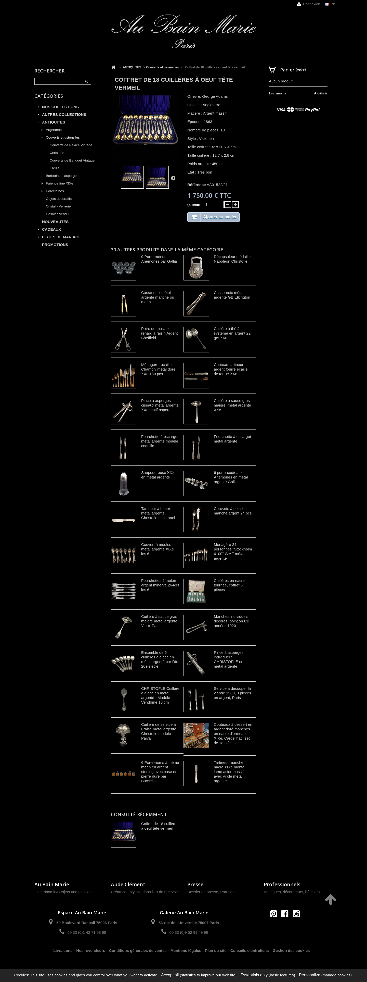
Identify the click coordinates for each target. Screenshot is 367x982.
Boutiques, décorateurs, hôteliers (292, 892)
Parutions (228, 892)
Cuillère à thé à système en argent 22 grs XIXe (232, 333)
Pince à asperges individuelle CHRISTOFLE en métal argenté (228, 659)
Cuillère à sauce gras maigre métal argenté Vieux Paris (159, 621)
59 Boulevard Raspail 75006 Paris (86, 922)
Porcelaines (55, 191)
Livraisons (62, 950)
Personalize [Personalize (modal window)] (309, 975)
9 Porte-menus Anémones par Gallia (159, 258)
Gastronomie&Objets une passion (62, 892)
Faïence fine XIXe (59, 183)
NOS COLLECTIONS (60, 107)
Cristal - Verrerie (58, 206)
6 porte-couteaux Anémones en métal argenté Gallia (231, 477)
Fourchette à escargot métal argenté (232, 438)
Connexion (308, 4)
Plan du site (216, 950)
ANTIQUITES (53, 122)
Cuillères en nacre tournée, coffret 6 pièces (229, 585)
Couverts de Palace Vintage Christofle (71, 149)
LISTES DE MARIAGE (61, 237)
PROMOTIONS (55, 244)
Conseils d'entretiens (249, 950)
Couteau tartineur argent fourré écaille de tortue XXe (231, 369)
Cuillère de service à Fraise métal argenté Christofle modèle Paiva (158, 731)
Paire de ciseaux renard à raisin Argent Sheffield (159, 333)
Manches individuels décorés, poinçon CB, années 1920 (232, 621)
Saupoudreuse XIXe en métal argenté (158, 474)
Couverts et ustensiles (63, 137)
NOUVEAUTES (55, 221)
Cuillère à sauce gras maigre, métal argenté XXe (232, 405)
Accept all (170, 975)
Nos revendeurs (90, 950)
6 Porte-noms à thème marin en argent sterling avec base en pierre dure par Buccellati (160, 771)
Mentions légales (186, 950)
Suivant (173, 177)
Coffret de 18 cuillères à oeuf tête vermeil (159, 825)
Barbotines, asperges (62, 176)
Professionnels (282, 884)
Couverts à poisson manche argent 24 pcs (233, 510)
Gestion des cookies (291, 950)
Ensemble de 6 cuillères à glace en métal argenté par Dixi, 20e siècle (160, 659)
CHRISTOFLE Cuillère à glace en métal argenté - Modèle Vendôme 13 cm (160, 695)
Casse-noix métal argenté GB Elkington (232, 294)
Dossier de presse (202, 892)
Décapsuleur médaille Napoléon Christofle (232, 258)
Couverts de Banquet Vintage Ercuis (72, 164)
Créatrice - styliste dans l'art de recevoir (144, 892)
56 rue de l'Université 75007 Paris (189, 922)
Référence (196, 184)
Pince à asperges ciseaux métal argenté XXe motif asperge (160, 405)
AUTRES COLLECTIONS (64, 114)
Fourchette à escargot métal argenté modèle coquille (159, 441)
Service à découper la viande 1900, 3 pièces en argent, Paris (232, 693)
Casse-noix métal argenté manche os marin (157, 297)
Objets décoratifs (59, 199)
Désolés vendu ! (58, 214)
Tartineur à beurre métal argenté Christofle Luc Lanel (158, 513)
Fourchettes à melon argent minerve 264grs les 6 (160, 585)
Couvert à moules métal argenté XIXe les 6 (157, 549)
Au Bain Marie (51, 884)
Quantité (193, 205)
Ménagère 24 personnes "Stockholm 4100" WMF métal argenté (233, 551)
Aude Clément (128, 884)
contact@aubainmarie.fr (286, 925)
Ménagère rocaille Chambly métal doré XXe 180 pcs (158, 369)
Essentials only (254, 975)
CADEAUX (51, 229)
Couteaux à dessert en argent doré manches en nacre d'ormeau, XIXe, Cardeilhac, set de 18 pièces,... (233, 733)
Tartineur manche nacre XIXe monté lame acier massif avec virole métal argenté (229, 771)
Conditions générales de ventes (138, 950)
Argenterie (54, 130)
